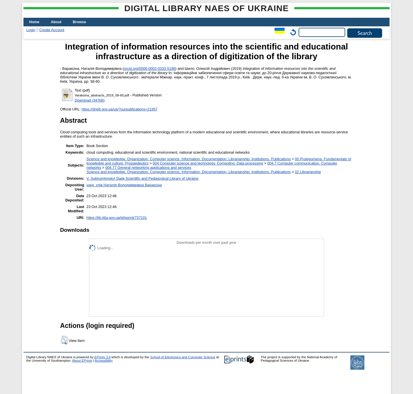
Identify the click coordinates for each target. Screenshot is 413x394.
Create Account (51, 30)
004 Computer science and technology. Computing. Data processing (208, 163)
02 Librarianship (308, 172)
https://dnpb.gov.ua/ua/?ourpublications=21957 (120, 109)
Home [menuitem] (34, 22)
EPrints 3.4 (102, 357)
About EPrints (82, 360)
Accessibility (104, 360)
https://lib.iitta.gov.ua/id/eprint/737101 (116, 217)
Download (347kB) (90, 100)
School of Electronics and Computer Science (182, 357)
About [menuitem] (56, 22)
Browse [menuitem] (79, 22)
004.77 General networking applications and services (148, 167)
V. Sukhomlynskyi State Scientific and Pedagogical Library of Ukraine (142, 178)
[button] (64, 340)
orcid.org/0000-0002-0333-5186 (149, 68)
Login (30, 30)
